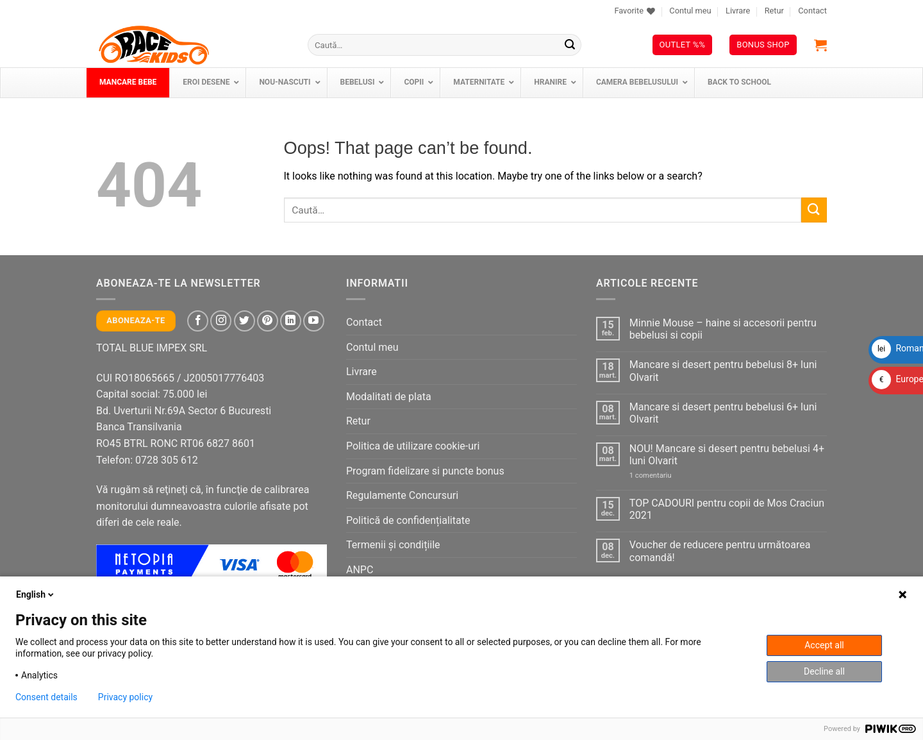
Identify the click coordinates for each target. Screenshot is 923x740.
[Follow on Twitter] (244, 321)
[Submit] (570, 45)
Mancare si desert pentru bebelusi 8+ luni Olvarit (723, 370)
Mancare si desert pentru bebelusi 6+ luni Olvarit (723, 413)
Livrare (738, 10)
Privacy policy (125, 697)
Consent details (46, 697)
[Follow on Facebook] (197, 321)
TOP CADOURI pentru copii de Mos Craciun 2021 (726, 509)
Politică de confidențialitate (408, 520)
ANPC (359, 570)
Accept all (824, 645)
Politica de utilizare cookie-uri (412, 446)
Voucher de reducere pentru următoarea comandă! (720, 551)
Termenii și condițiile (393, 545)
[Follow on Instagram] (220, 321)
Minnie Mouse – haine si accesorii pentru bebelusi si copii (723, 329)
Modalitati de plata (388, 397)
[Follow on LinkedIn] (290, 321)
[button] (820, 45)
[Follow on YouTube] (313, 321)
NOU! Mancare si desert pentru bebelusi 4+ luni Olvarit (726, 454)
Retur (774, 10)
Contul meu (690, 10)
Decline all (824, 671)
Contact (812, 10)
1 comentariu (664, 475)
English (36, 594)
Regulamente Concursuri (402, 495)
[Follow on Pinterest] (267, 321)
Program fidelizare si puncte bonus (425, 471)
